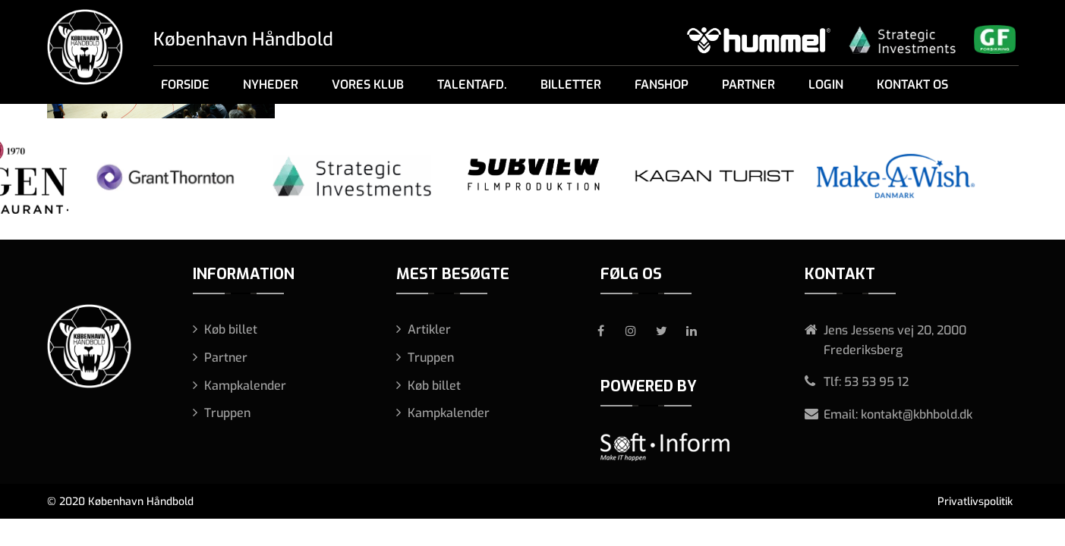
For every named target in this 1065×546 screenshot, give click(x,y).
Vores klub (368, 85)
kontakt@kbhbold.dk (916, 414)
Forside (185, 85)
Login (825, 85)
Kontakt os (912, 85)
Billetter (570, 85)
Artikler (429, 329)
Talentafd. (472, 85)
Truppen (227, 413)
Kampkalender (245, 386)
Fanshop (661, 85)
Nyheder (270, 85)
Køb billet (230, 329)
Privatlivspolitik (975, 501)
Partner (748, 85)
